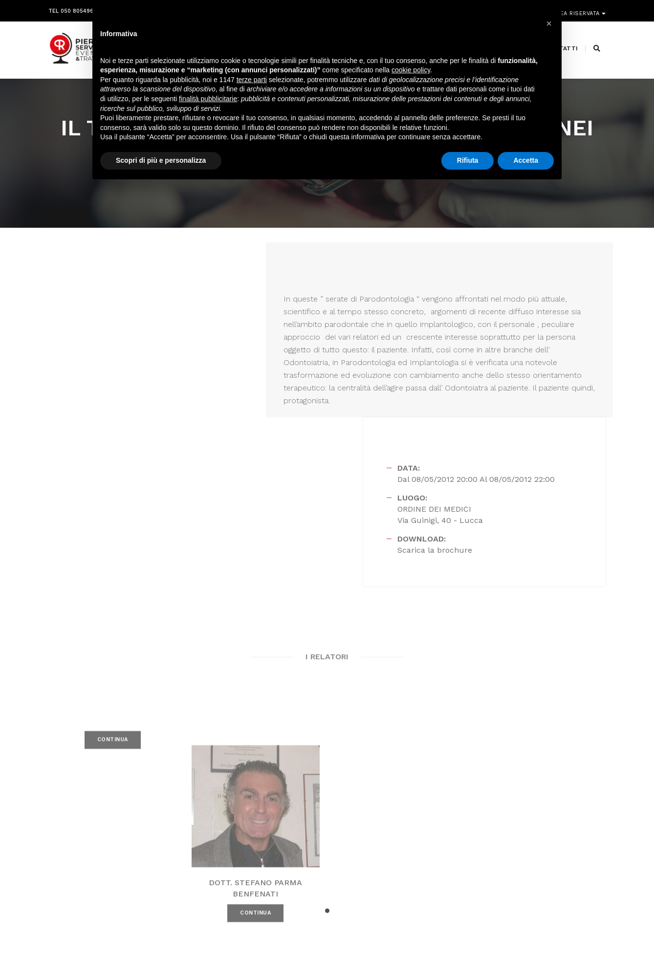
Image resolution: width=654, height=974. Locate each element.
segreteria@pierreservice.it (320, 879)
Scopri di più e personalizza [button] (161, 161)
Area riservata (577, 8)
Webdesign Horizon (408, 949)
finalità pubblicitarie (208, 99)
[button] (327, 747)
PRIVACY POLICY (583, 949)
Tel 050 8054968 (72, 8)
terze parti (252, 80)
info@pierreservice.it (302, 867)
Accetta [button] (525, 161)
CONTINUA (112, 588)
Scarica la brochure (452, 378)
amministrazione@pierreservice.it (352, 890)
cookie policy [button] (411, 71)
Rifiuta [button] (468, 161)
